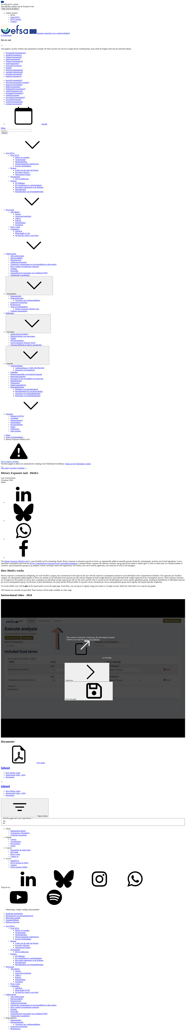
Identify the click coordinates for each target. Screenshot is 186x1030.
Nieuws (18, 214)
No (4, 823)
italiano (14, 76)
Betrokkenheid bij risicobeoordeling (29, 391)
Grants (13, 846)
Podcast (18, 221)
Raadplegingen (16, 381)
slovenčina (15, 97)
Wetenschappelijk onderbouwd (27, 164)
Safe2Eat (18, 231)
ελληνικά (14, 66)
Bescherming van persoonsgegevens (19, 916)
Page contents (25, 808)
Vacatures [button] (27, 414)
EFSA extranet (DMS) (18, 867)
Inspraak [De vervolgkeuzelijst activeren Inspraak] (27, 355)
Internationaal (20, 189)
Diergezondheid (16, 258)
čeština (14, 57)
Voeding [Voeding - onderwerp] (13, 269)
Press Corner (15, 227)
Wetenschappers (16, 420)
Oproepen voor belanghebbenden (27, 394)
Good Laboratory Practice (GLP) (22, 343)
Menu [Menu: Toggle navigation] (3, 128)
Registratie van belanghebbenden (27, 396)
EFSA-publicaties (22, 179)
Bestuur (13, 168)
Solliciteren (14, 429)
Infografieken (20, 223)
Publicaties (10, 313)
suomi (14, 102)
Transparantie (20, 160)
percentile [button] (74, 582)
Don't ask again (88, 691)
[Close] (2, 45)
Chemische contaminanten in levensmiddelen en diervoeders (33, 264)
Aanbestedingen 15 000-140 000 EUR (29, 368)
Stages (12, 427)
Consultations (15, 841)
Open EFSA (15, 17)
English (9, 68)
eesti (12, 63)
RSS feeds (14, 852)
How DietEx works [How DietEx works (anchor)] (13, 773)
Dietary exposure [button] (7, 576)
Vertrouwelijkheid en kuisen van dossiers (26, 345)
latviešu (14, 80)
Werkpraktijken (21, 162)
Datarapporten (15, 296)
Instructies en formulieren (25, 370)
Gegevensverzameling (18, 302)
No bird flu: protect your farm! (27, 235)
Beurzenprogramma (18, 376)
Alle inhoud (14, 212)
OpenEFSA (14, 861)
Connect (13, 22)
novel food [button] (163, 561)
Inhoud (5, 767)
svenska (14, 104)
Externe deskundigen (23, 166)
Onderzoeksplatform (18, 385)
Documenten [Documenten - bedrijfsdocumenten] (15, 177)
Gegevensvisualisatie (23, 216)
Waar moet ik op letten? (10, 9)
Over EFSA (14, 155)
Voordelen (14, 418)
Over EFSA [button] (28, 153)
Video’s (18, 218)
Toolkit (13, 338)
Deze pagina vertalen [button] (10, 462)
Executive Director (22, 172)
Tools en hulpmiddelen (19, 307)
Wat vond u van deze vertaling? (13, 468)
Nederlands (15, 89)
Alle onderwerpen (17, 256)
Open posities (15, 431)
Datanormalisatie (16, 298)
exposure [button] (69, 578)
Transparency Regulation (20, 833)
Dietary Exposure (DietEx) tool (27, 309)
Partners (13, 181)
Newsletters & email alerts (20, 850)
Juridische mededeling (14, 914)
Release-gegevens (12, 922)
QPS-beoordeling (17, 341)
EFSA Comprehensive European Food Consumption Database (53, 563)
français (14, 70)
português (14, 93)
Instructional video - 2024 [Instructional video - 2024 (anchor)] (15, 775)
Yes (4, 821)
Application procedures (19, 334)
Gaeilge (14, 72)
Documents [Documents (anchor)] (10, 777)
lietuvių (17, 82)
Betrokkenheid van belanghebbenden (29, 192)
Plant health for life (22, 233)
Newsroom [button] (28, 210)
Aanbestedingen (16, 366)
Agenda (26, 124)
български (16, 53)
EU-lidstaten (20, 183)
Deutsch (14, 61)
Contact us (14, 856)
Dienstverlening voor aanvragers (22, 336)
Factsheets (19, 225)
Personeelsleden (16, 425)
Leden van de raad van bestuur (26, 170)
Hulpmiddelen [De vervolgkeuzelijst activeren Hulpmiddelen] (29, 286)
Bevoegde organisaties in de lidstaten (29, 187)
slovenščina (13, 100)
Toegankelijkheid (12, 920)
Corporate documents (18, 835)
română (12, 95)
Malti (13, 87)
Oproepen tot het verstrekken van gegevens (26, 379)
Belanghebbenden (17, 387)
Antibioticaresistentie (18, 262)
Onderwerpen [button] (29, 254)
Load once (86, 672)
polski (14, 91)
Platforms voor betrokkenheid (26, 389)
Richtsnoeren (15, 305)
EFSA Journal (15, 19)
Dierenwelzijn (15, 260)
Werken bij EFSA (17, 416)
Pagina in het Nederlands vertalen (78, 464)
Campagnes (14, 229)
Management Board (18, 831)
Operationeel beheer (22, 175)
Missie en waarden (22, 157)
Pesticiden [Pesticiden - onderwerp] (14, 271)
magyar (14, 85)
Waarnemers (15, 383)
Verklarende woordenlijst (20, 275)
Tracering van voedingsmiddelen (27, 300)
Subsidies (14, 372)
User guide (23, 763)
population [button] (19, 566)
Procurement (15, 844)
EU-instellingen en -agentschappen (28, 185)
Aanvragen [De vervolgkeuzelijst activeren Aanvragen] (28, 324)
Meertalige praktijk (13, 918)
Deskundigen (15, 422)
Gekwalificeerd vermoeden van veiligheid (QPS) (29, 273)
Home (8, 435)
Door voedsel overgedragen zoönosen (24, 267)
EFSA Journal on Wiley (19, 863)
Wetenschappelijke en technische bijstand (26, 374)
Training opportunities (18, 311)
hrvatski (14, 74)
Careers (13, 839)
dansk (13, 59)
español (14, 55)
